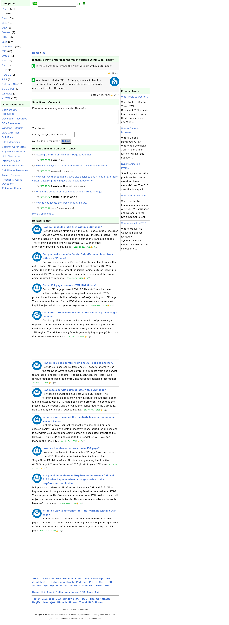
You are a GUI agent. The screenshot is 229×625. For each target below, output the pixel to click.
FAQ (91, 605)
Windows (7, 93)
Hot (43, 595)
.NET (5, 9)
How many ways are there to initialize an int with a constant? (71, 168)
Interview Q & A (11, 161)
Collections (63, 595)
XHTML (6, 98)
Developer (47, 602)
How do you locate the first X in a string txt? (61, 205)
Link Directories (11, 156)
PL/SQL (6, 75)
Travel (83, 605)
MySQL (44, 585)
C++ (4, 18)
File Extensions (11, 142)
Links (45, 605)
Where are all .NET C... (135, 223)
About (50, 595)
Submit (66, 144)
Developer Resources (14, 118)
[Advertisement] (15, 235)
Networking (58, 585)
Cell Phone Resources (15, 170)
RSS (4, 79)
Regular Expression (13, 151)
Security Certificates (14, 147)
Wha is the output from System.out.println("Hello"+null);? (69, 194)
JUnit (35, 585)
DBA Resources (11, 123)
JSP (4, 51)
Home (35, 53)
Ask (97, 595)
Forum (99, 605)
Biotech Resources (13, 165)
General (6, 32)
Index (74, 595)
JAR (78, 602)
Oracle (6, 56)
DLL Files (7, 137)
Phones (73, 605)
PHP (4, 70)
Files (92, 602)
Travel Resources (12, 175)
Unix (77, 588)
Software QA (9, 84)
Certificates (103, 602)
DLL (84, 602)
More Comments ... (43, 216)
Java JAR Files (11, 132)
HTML (5, 37)
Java (4, 42)
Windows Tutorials (12, 128)
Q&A (53, 605)
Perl (4, 60)
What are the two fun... (134, 195)
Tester (36, 602)
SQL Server (8, 89)
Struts (69, 588)
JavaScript (8, 46)
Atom (90, 595)
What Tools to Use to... (134, 96)
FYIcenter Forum (12, 188)
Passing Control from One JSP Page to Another (63, 157)
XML (107, 588)
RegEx (36, 605)
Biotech (62, 605)
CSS (4, 23)
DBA (4, 27)
